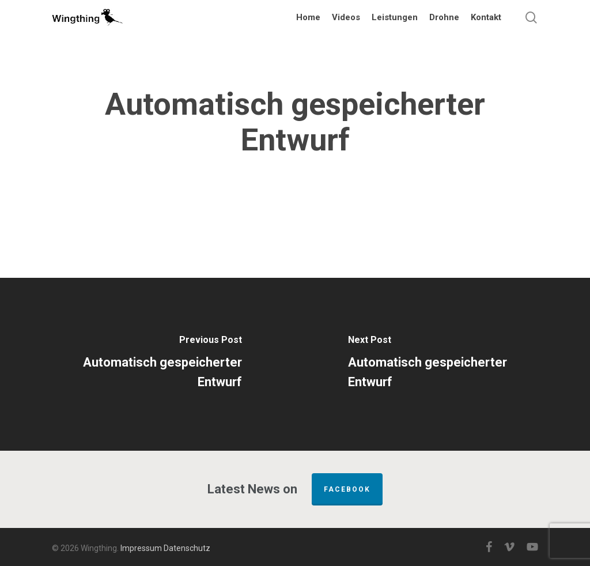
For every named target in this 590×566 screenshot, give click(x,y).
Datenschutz (187, 548)
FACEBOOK (347, 489)
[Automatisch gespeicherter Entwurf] (147, 364)
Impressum (141, 548)
